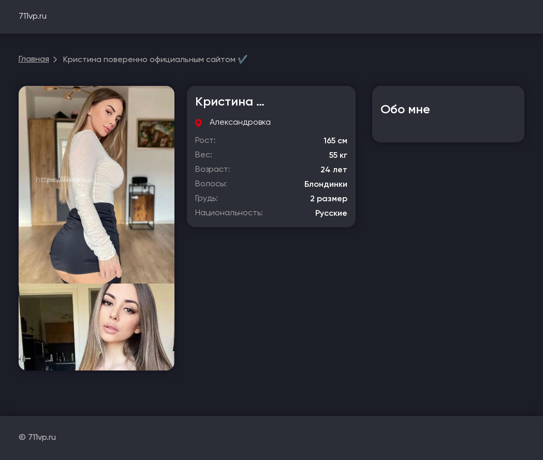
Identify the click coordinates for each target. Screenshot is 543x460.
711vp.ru (33, 16)
